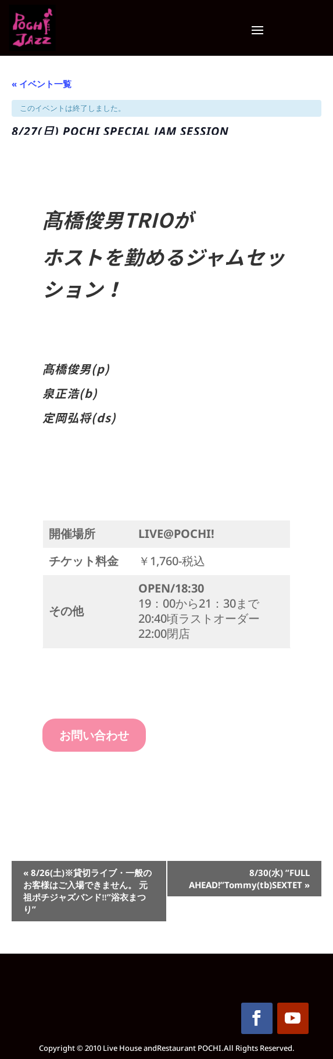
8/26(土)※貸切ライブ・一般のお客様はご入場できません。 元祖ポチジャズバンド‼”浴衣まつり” (87, 891)
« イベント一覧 (41, 83)
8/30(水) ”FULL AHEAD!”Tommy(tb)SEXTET (249, 879)
